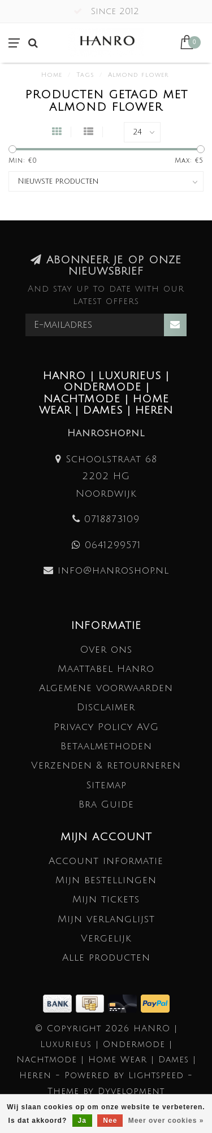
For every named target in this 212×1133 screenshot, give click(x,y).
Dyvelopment (131, 1091)
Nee (110, 1121)
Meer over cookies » (166, 1121)
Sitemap (106, 785)
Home (51, 75)
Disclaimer (106, 707)
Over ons (106, 649)
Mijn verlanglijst (106, 919)
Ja (82, 1121)
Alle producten (106, 957)
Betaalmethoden (106, 746)
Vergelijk (106, 938)
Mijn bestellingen (106, 880)
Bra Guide (106, 804)
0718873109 (112, 519)
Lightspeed (156, 1075)
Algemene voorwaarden (106, 688)
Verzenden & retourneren (106, 765)
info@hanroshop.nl (113, 570)
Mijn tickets (106, 899)
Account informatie (106, 861)
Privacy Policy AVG (106, 727)
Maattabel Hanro (106, 668)
